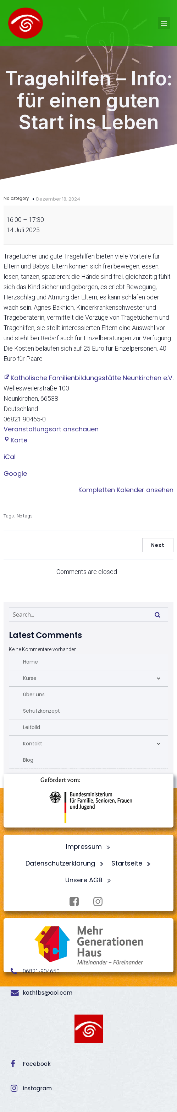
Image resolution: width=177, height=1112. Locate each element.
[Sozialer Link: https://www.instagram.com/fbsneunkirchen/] (100, 902)
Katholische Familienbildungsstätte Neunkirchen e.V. (88, 377)
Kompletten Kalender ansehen (125, 489)
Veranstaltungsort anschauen (51, 429)
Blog (28, 759)
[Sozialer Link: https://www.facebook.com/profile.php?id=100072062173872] (77, 902)
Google (15, 473)
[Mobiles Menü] (164, 23)
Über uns (34, 694)
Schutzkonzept (41, 710)
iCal (10, 456)
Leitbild (31, 727)
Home (30, 661)
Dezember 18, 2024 (58, 199)
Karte (15, 440)
